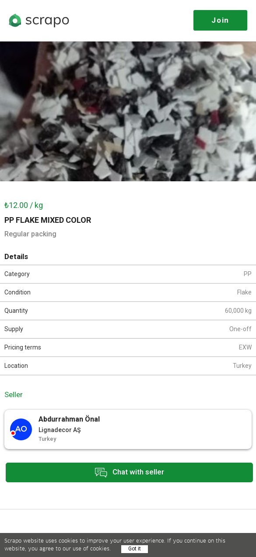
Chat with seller (129, 472)
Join (220, 20)
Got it (134, 549)
